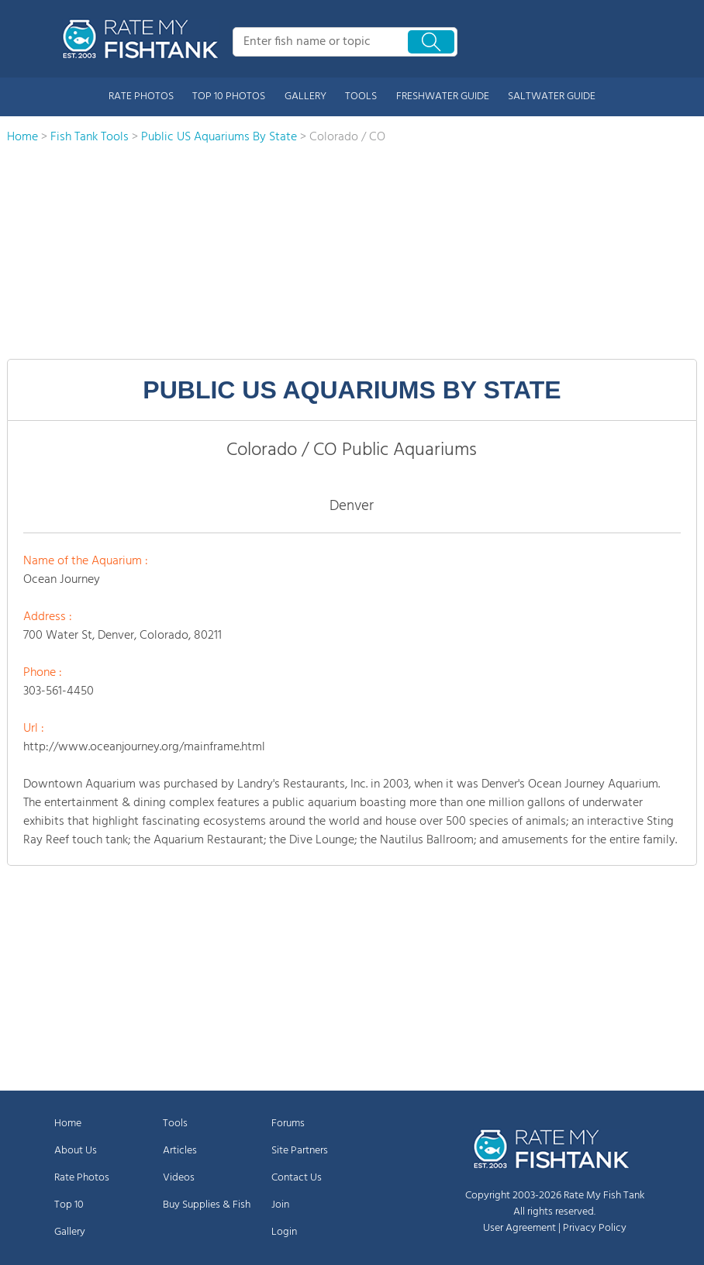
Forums (288, 1123)
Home (67, 1123)
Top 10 (69, 1205)
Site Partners (299, 1151)
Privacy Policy (594, 1228)
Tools (175, 1123)
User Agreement (519, 1228)
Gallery (69, 1232)
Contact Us (296, 1178)
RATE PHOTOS (141, 96)
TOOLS (361, 96)
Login (284, 1232)
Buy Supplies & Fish (206, 1205)
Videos (179, 1178)
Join (280, 1205)
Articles (180, 1151)
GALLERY (305, 96)
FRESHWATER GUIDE (442, 96)
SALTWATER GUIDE (551, 96)
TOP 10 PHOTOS (228, 96)
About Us (75, 1151)
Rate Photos (81, 1178)
